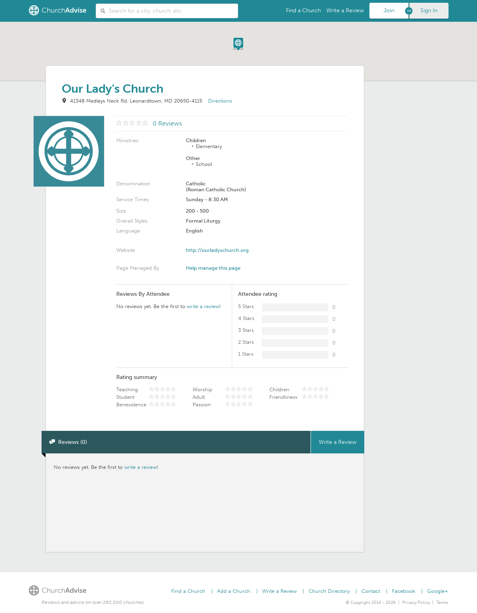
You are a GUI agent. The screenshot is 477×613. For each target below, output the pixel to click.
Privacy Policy (416, 602)
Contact (371, 591)
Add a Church (233, 591)
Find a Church (303, 10)
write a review (203, 306)
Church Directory (329, 591)
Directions (220, 101)
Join (389, 10)
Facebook (403, 591)
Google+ (437, 591)
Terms (442, 602)
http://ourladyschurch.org (217, 250)
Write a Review (345, 10)
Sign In (428, 10)
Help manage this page (213, 268)
